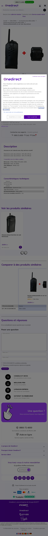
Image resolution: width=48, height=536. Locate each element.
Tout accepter (32, 117)
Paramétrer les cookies (15, 117)
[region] (24, 97)
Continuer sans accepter (39, 76)
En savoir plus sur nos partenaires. (13, 112)
